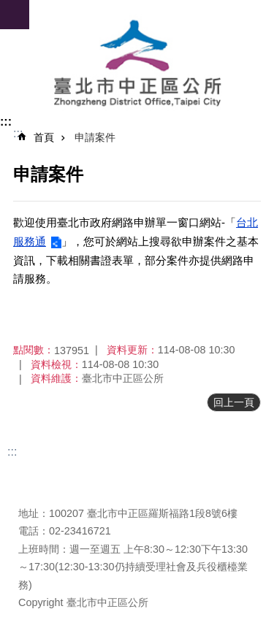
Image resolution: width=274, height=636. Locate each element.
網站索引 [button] (14, 14)
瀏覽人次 (38, 491)
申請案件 (95, 137)
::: (6, 121)
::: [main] (18, 133)
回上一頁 (233, 402)
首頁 (44, 137)
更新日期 (38, 474)
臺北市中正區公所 (137, 64)
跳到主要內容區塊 (7, 7)
